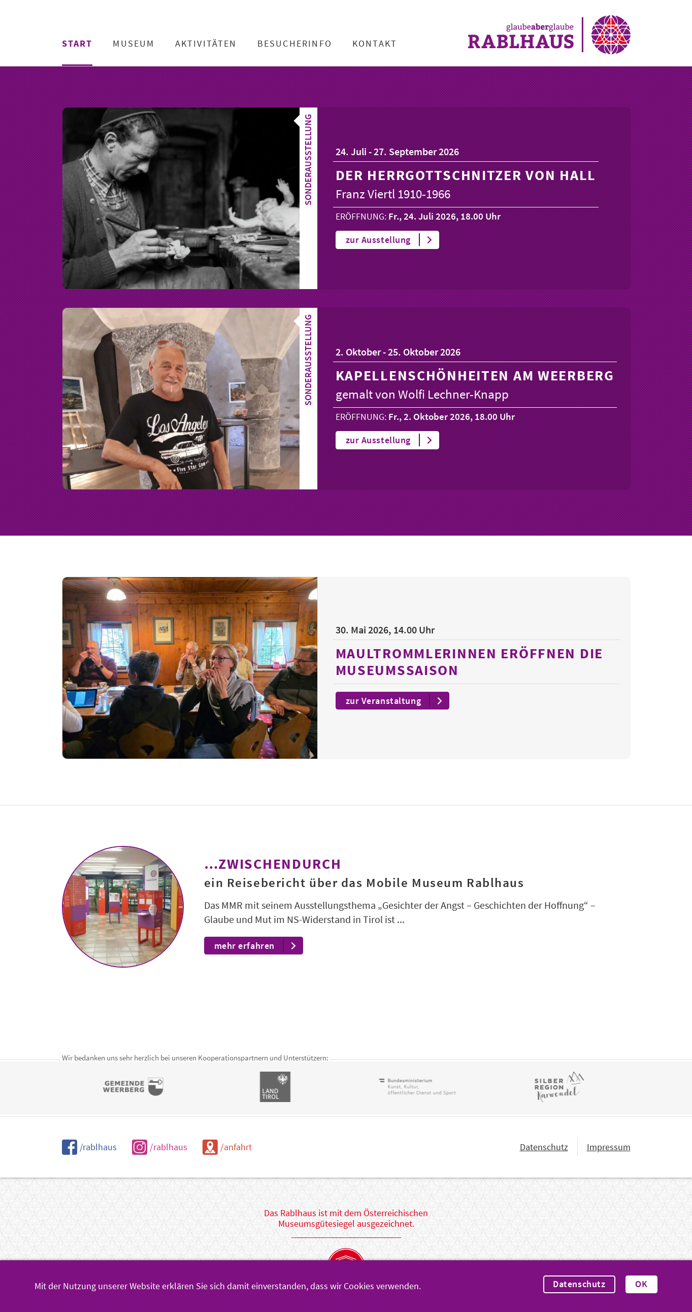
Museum (133, 43)
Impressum (609, 1147)
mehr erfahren (258, 946)
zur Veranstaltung (397, 701)
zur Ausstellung (392, 240)
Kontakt (374, 43)
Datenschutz (579, 1284)
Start (77, 43)
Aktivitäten (206, 43)
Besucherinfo (294, 43)
